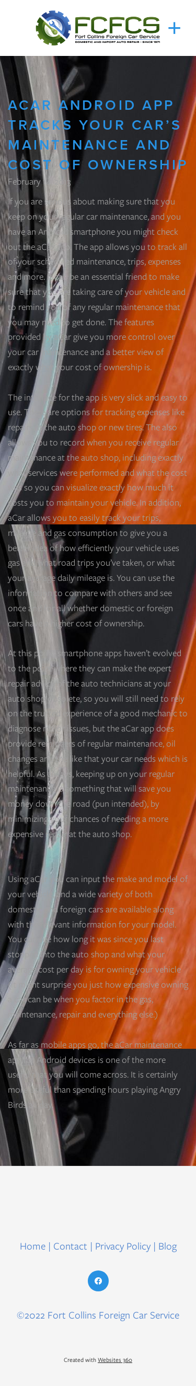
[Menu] (174, 28)
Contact (70, 1246)
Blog (167, 1246)
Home (34, 1246)
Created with (98, 1360)
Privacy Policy (123, 1246)
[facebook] (98, 1280)
